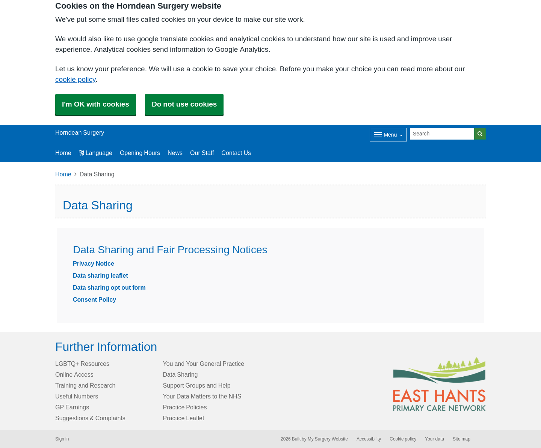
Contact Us (236, 153)
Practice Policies (185, 407)
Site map (461, 439)
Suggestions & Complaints (90, 418)
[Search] (442, 134)
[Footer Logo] (439, 384)
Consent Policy (94, 299)
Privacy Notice (93, 263)
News (175, 153)
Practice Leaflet (183, 418)
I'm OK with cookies (95, 104)
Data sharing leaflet (100, 275)
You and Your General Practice (204, 364)
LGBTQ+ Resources (82, 364)
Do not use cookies (184, 104)
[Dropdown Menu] (388, 134)
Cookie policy (403, 439)
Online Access (74, 374)
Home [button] (63, 153)
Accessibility (369, 439)
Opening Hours (140, 153)
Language (95, 153)
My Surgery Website (328, 439)
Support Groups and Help (197, 385)
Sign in (62, 439)
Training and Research (85, 385)
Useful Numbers (76, 396)
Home (63, 174)
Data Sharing (180, 374)
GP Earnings (72, 407)
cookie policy (75, 79)
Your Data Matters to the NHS (202, 396)
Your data (434, 439)
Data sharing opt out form (109, 287)
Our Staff (202, 153)
